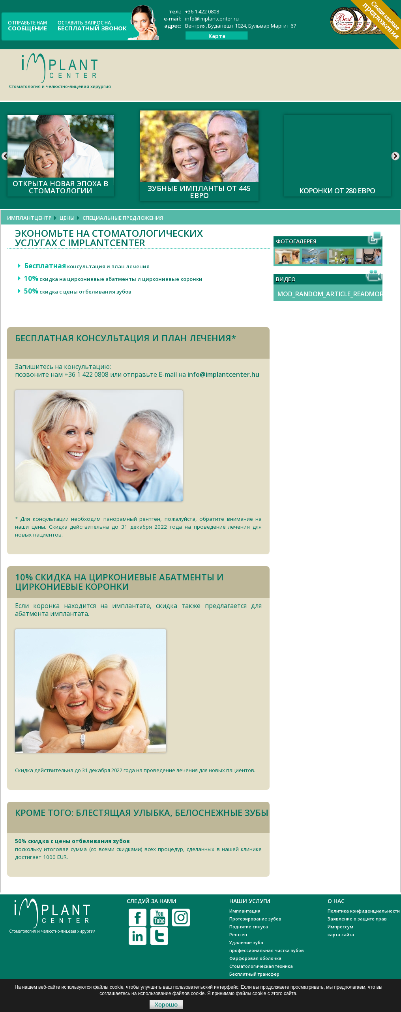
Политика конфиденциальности (364, 911)
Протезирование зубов (255, 919)
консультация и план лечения (87, 266)
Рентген (238, 934)
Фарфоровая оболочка (255, 958)
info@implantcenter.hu (223, 374)
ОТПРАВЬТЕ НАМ (27, 25)
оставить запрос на (92, 25)
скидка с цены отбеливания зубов (77, 291)
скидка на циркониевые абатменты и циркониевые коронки (113, 278)
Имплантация (244, 911)
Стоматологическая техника (261, 966)
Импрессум (340, 927)
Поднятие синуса (248, 927)
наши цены (30, 526)
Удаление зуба (246, 942)
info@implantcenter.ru (212, 18)
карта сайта (341, 934)
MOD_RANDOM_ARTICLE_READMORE (332, 294)
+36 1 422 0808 (202, 11)
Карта (216, 35)
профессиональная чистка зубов (266, 950)
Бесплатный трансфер (254, 974)
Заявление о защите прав (357, 919)
